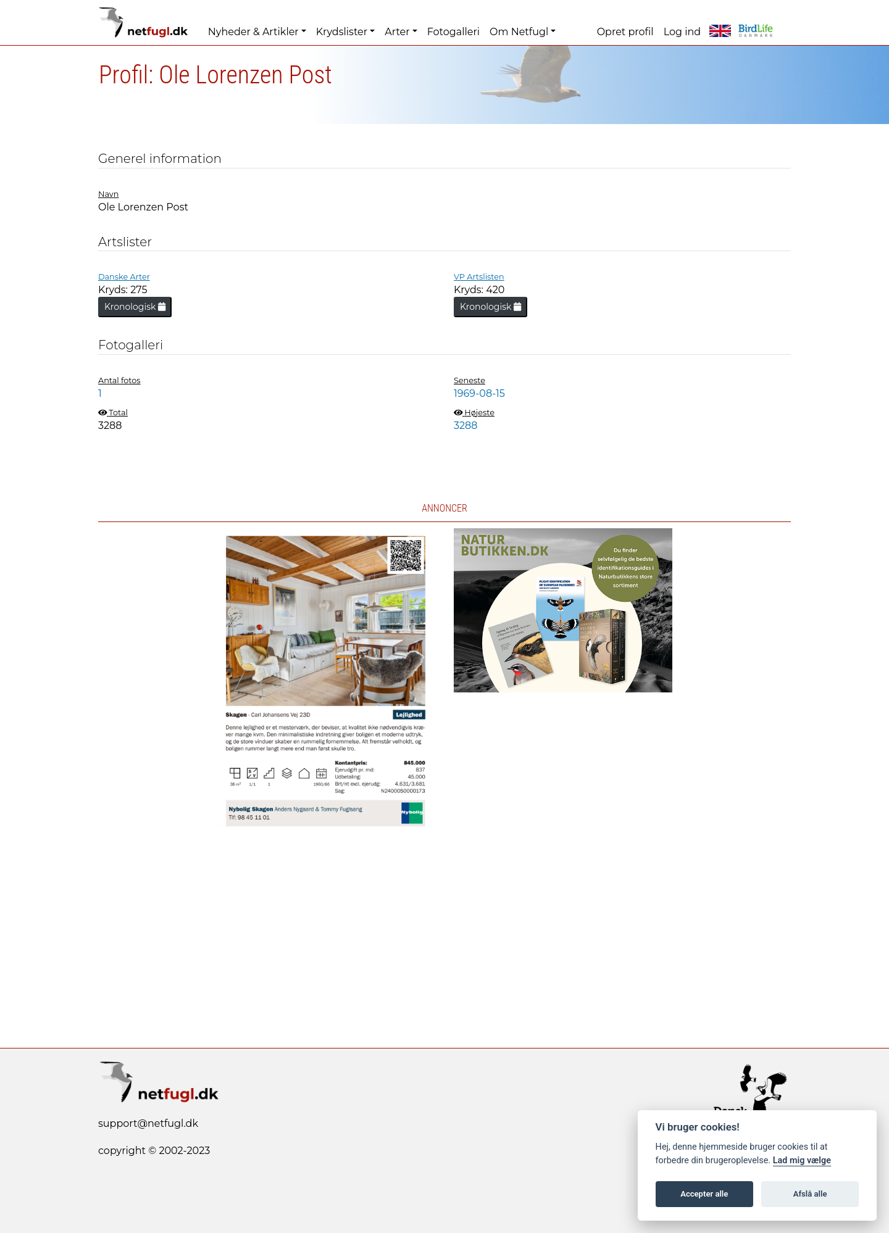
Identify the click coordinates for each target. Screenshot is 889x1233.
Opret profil (625, 32)
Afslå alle (810, 1193)
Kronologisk (134, 306)
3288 (465, 425)
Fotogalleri (453, 32)
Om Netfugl (519, 32)
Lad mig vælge (802, 1160)
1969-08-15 (479, 393)
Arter (397, 32)
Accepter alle (704, 1193)
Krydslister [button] (341, 32)
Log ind (682, 32)
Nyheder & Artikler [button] (253, 32)
